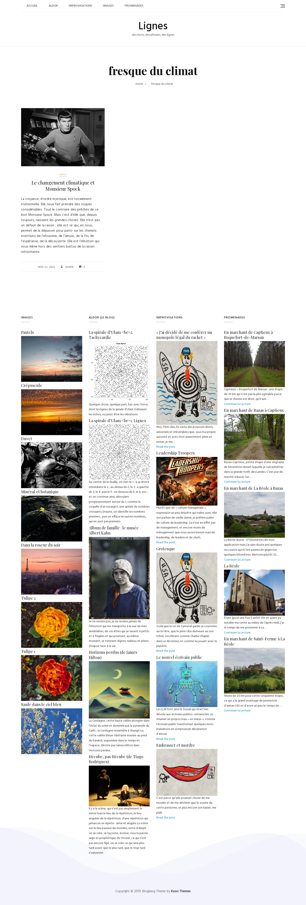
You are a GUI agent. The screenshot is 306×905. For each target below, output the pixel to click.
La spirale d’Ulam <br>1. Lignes (117, 420)
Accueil (32, 5)
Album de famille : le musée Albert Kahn (114, 530)
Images (108, 5)
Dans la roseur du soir (40, 545)
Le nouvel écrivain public (179, 657)
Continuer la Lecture (237, 404)
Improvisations (80, 5)
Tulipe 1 (28, 651)
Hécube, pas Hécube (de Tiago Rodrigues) (116, 759)
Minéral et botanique (40, 491)
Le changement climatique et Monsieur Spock (63, 185)
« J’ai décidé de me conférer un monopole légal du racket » (184, 335)
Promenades (134, 5)
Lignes (153, 26)
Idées (63, 174)
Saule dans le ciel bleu (41, 704)
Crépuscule (31, 385)
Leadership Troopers (175, 453)
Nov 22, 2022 (46, 267)
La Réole (232, 566)
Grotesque (165, 548)
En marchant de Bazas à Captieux (254, 410)
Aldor (53, 5)
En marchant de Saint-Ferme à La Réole (254, 641)
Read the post (165, 446)
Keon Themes (181, 891)
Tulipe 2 (28, 598)
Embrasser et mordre (175, 745)
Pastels (27, 332)
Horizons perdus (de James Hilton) (113, 655)
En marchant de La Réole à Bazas (253, 488)
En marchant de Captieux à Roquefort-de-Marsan (248, 335)
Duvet (26, 438)
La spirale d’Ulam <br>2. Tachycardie (111, 335)
